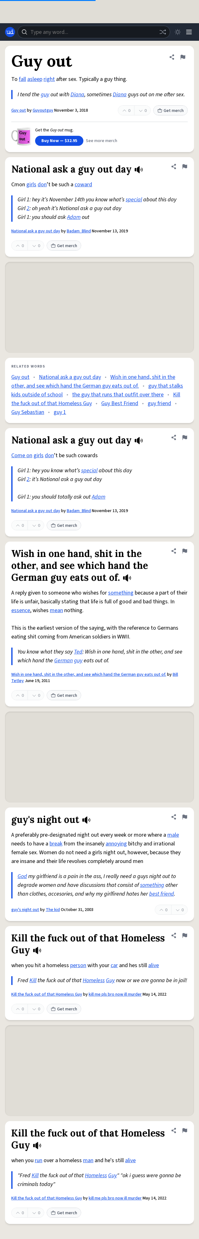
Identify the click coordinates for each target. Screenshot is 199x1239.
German (63, 661)
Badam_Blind (79, 231)
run (38, 1160)
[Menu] (189, 32)
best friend (161, 894)
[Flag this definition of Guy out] (183, 57)
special (134, 200)
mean (56, 610)
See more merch (101, 141)
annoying (116, 844)
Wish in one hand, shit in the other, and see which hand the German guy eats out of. (88, 674)
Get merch (170, 111)
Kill (32, 980)
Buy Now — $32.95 (59, 141)
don (42, 184)
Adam (74, 217)
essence (20, 610)
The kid (53, 910)
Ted (78, 652)
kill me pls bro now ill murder (115, 994)
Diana (77, 94)
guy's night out (25, 910)
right (49, 79)
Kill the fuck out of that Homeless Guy (46, 994)
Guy (110, 980)
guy (45, 94)
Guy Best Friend (119, 403)
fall (22, 79)
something (121, 593)
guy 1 (60, 412)
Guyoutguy (43, 110)
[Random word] (162, 32)
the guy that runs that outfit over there (118, 395)
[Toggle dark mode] (178, 32)
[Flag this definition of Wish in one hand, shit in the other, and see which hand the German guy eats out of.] (185, 551)
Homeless (94, 980)
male (173, 835)
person (78, 965)
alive (153, 965)
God (22, 876)
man (88, 1160)
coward (83, 184)
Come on (21, 455)
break (56, 844)
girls (31, 184)
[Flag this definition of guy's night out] (185, 817)
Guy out (18, 110)
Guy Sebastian (27, 412)
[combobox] (94, 32)
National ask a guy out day (35, 231)
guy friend (159, 403)
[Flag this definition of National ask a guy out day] (185, 166)
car (114, 965)
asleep (34, 79)
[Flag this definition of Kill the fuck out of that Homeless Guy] (185, 935)
